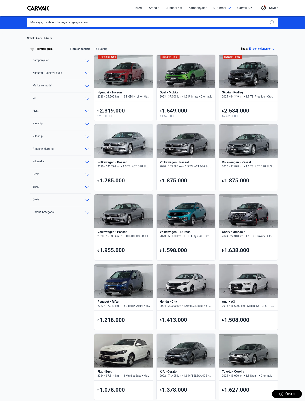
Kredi (139, 8)
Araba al (154, 8)
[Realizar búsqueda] (273, 22)
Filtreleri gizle (41, 49)
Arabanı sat (174, 8)
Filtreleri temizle (80, 49)
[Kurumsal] (222, 8)
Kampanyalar (197, 8)
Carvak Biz (244, 8)
